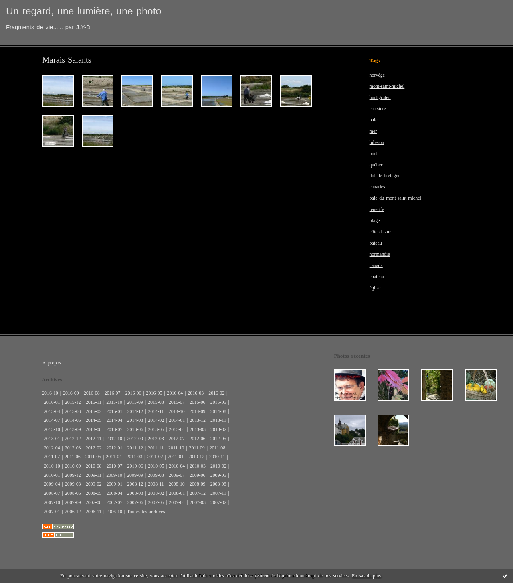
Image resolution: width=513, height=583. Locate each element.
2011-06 (72, 457)
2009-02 (94, 484)
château (377, 276)
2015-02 (94, 411)
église (375, 288)
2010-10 (52, 466)
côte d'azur (380, 232)
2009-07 (177, 475)
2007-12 (198, 493)
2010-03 (198, 466)
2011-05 (93, 457)
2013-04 (177, 429)
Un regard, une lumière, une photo (83, 11)
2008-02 (156, 493)
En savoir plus (366, 576)
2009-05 (218, 475)
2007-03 (198, 502)
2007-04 (177, 502)
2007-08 (94, 502)
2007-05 (156, 502)
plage (375, 220)
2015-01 (115, 411)
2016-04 (175, 393)
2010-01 (52, 475)
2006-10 (114, 511)
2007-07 (115, 502)
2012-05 (218, 438)
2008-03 (135, 493)
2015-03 (73, 411)
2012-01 (115, 448)
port (373, 153)
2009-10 (114, 475)
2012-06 (198, 438)
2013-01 (52, 438)
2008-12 (135, 484)
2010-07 (115, 466)
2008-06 (73, 493)
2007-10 (52, 502)
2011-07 (52, 457)
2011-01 (176, 457)
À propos (51, 363)
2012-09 (135, 438)
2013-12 (198, 420)
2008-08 (218, 484)
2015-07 (177, 402)
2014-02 (156, 420)
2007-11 (218, 493)
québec (376, 165)
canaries (377, 187)
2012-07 (177, 438)
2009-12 (73, 475)
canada (376, 265)
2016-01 (52, 402)
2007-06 (135, 502)
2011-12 (135, 448)
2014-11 (156, 411)
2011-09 (196, 448)
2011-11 (156, 448)
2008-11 (156, 484)
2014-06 (73, 420)
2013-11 (218, 420)
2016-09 (71, 393)
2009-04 (52, 484)
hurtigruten (380, 97)
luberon (377, 142)
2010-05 (156, 466)
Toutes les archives (146, 511)
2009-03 (73, 484)
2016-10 (50, 393)
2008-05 (94, 493)
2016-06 (133, 393)
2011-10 (176, 448)
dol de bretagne (385, 175)
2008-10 (177, 484)
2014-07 (52, 420)
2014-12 (135, 411)
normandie (380, 254)
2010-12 (196, 457)
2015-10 (114, 402)
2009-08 (156, 475)
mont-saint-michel (387, 86)
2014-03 (135, 420)
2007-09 (73, 502)
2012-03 (73, 448)
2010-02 (218, 466)
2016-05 (154, 393)
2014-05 (94, 420)
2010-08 (94, 466)
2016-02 (216, 393)
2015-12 (73, 402)
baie (374, 120)
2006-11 (93, 511)
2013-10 (52, 429)
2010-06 (135, 466)
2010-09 (73, 466)
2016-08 (92, 393)
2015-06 (198, 402)
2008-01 (177, 493)
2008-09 (198, 484)
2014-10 (177, 411)
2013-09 (73, 429)
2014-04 (115, 420)
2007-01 (52, 511)
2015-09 (135, 402)
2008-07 (52, 493)
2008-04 (115, 493)
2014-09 (198, 411)
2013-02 (218, 429)
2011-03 (134, 457)
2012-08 (156, 438)
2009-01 (115, 484)
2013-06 (135, 429)
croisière (378, 108)
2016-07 (113, 393)
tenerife (377, 209)
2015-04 (52, 411)
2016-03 (196, 393)
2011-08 (217, 448)
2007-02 (218, 502)
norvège (377, 75)
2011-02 (155, 457)
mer (373, 131)
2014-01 (177, 420)
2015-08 (156, 402)
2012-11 (93, 438)
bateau (376, 243)
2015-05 (218, 402)
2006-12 (73, 511)
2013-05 (156, 429)
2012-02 (94, 448)
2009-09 (135, 475)
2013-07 (115, 429)
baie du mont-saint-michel (395, 198)
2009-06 (198, 475)
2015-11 (93, 402)
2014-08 (218, 411)
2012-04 (52, 448)
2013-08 (94, 429)
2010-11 (217, 457)
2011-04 (113, 457)
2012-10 (114, 438)
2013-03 (198, 429)
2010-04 (177, 466)
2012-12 (73, 438)
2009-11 (93, 475)
